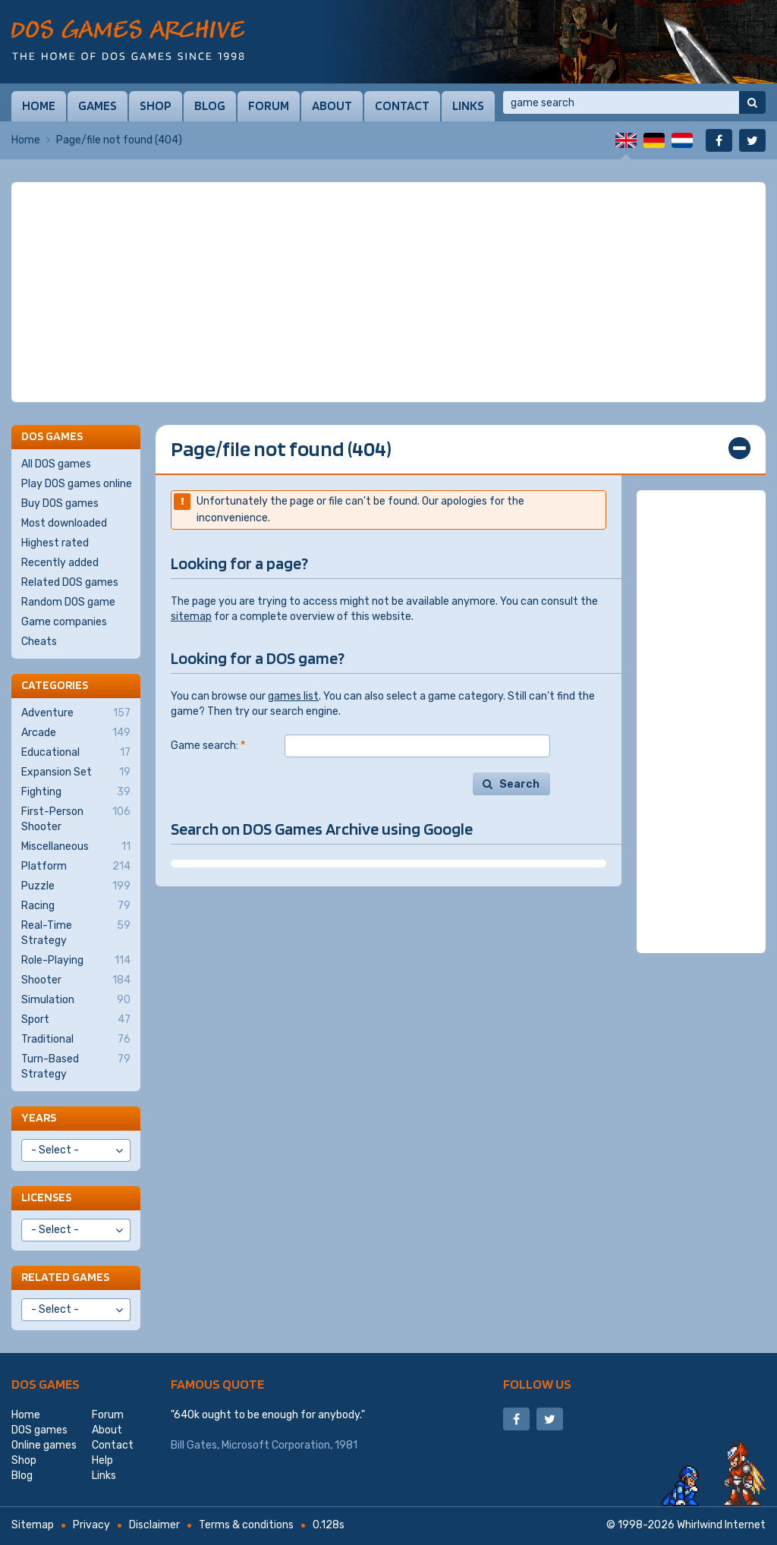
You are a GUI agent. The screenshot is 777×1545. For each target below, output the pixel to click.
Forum (268, 105)
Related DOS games (69, 582)
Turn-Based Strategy (76, 1066)
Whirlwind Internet (721, 1524)
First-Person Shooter (76, 818)
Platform (76, 866)
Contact (402, 105)
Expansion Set (76, 772)
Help (102, 1460)
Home (38, 105)
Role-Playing (76, 960)
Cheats (39, 641)
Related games (65, 1277)
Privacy (91, 1524)
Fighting (76, 792)
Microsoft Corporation (276, 1445)
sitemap (191, 616)
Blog (209, 105)
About (332, 105)
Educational (76, 752)
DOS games (45, 1384)
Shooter (76, 980)
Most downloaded (64, 523)
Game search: (208, 745)
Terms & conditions (246, 1524)
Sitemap (32, 1524)
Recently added (60, 562)
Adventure (76, 713)
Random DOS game (68, 602)
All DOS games (56, 464)
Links (468, 105)
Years (38, 1117)
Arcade (76, 733)
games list (293, 696)
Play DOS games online (76, 483)
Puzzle (76, 886)
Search (519, 784)
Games (97, 105)
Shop (155, 105)
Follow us (537, 1384)
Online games (44, 1445)
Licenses (46, 1197)
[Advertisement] (388, 292)
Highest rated (55, 543)
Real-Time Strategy (76, 932)
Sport (76, 1019)
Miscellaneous (76, 846)
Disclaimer (154, 1524)
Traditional (76, 1039)
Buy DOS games (60, 503)
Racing (76, 906)
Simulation (76, 1000)
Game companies (64, 621)
